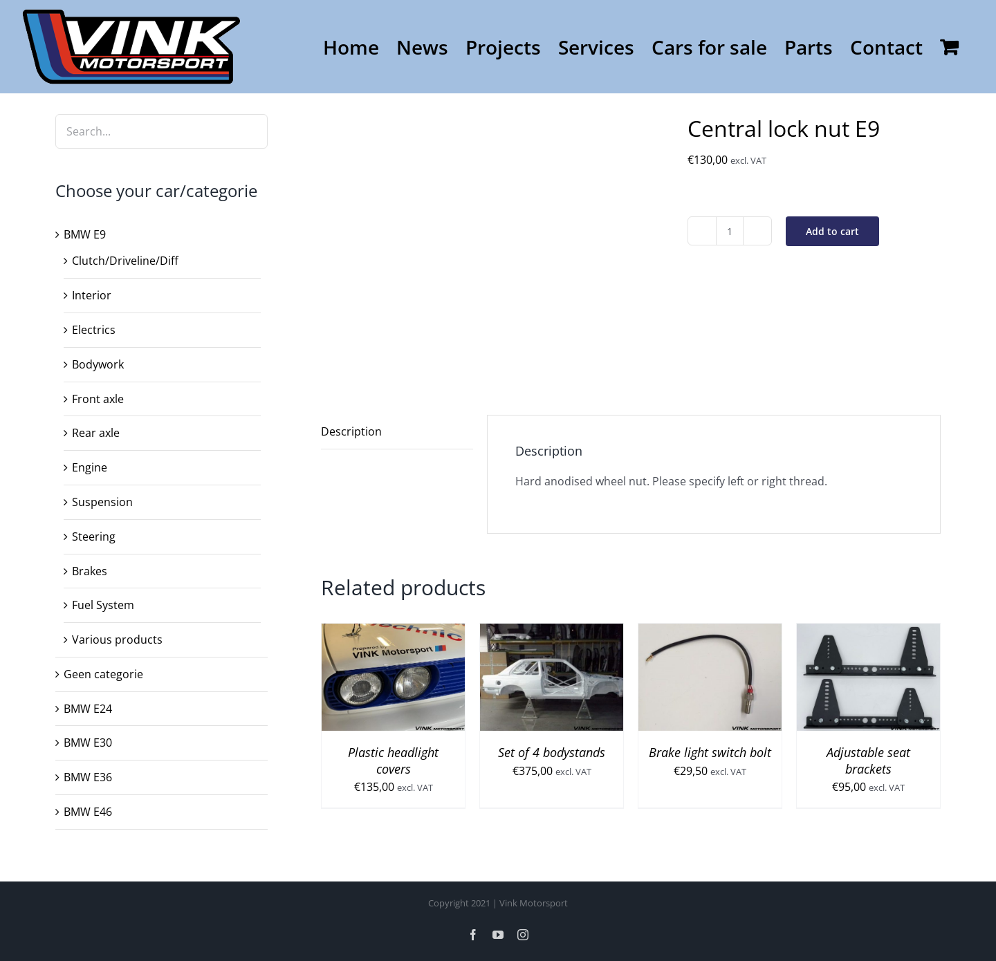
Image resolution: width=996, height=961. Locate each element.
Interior (91, 295)
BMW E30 (88, 742)
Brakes (89, 571)
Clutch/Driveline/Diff (125, 260)
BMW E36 (88, 777)
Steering (94, 536)
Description (351, 431)
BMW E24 (88, 708)
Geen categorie (103, 674)
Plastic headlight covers (393, 760)
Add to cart (832, 231)
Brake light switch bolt (710, 752)
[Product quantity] (730, 231)
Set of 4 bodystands (551, 752)
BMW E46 (88, 811)
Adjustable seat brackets (868, 760)
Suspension (102, 502)
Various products (117, 639)
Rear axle (96, 432)
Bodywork (98, 364)
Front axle (98, 399)
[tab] (397, 432)
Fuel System (103, 605)
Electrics (94, 329)
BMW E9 (85, 234)
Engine (89, 467)
